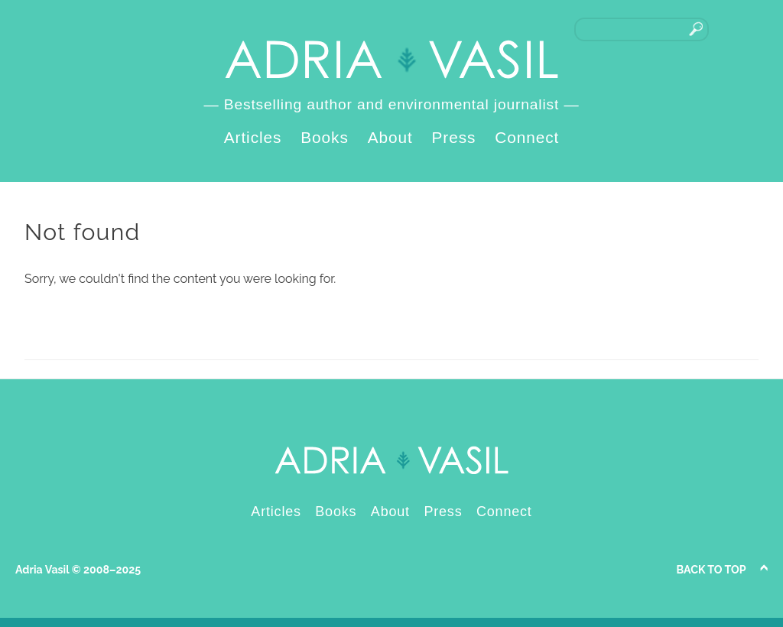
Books (324, 137)
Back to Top (711, 570)
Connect (527, 137)
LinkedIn (728, 29)
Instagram (751, 29)
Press (454, 137)
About (390, 137)
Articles (253, 137)
